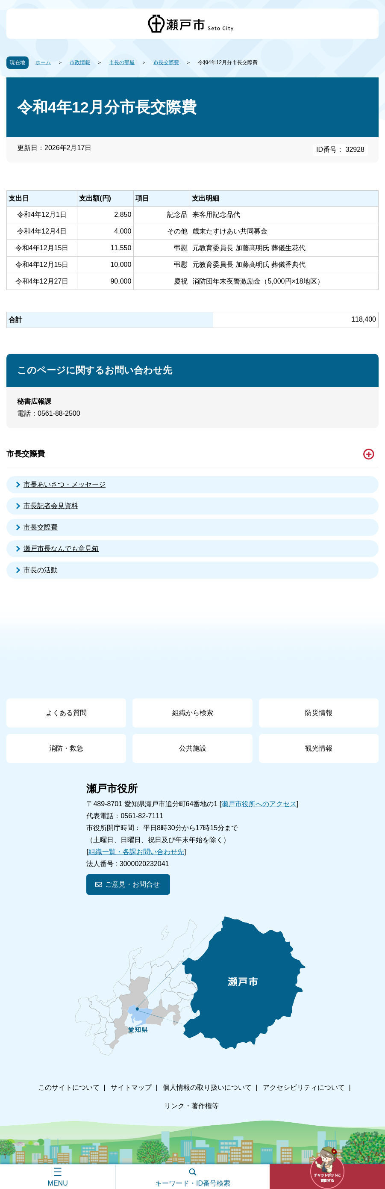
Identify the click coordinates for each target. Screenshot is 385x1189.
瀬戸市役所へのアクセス (259, 803)
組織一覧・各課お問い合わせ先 (136, 851)
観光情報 (318, 748)
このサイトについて (69, 1087)
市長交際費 (166, 62)
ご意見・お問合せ (132, 884)
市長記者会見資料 (51, 505)
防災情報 (318, 712)
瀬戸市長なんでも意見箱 (61, 548)
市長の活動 (41, 570)
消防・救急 (66, 748)
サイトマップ (131, 1087)
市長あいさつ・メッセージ (65, 484)
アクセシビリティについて (304, 1087)
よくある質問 (66, 712)
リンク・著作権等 (191, 1105)
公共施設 (192, 748)
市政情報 (80, 62)
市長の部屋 (122, 62)
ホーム (43, 62)
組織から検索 (192, 712)
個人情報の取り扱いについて (207, 1087)
